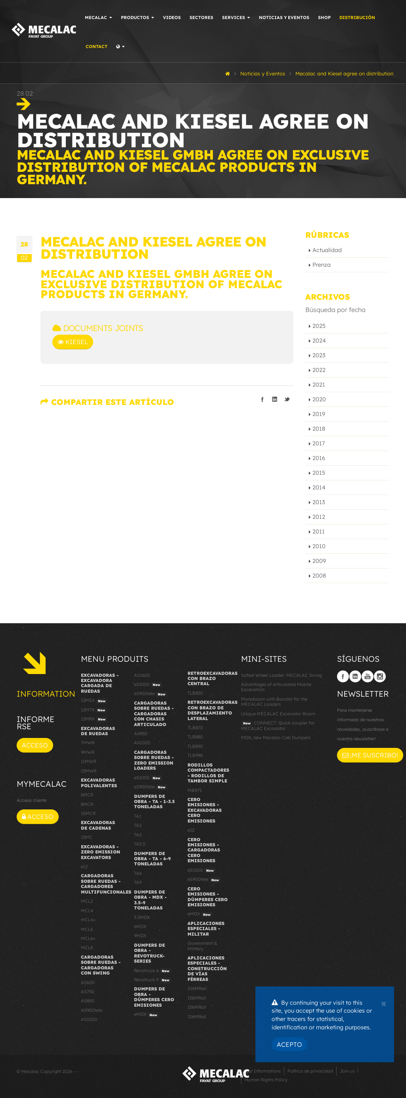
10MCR (88, 813)
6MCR (87, 794)
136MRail (197, 998)
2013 (318, 502)
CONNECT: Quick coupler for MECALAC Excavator (278, 725)
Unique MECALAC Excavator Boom (278, 714)
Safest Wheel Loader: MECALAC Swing (281, 675)
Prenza (321, 264)
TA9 (138, 882)
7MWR (87, 742)
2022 (319, 370)
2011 (318, 531)
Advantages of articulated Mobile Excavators (276, 687)
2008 (319, 575)
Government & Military (202, 945)
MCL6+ (88, 938)
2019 (318, 414)
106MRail (197, 988)
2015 (318, 472)
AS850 (87, 1001)
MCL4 (87, 910)
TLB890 (195, 746)
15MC (86, 837)
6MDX (140, 926)
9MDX (140, 935)
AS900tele (91, 1010)
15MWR (88, 771)
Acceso (35, 745)
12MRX (94, 719)
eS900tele (150, 694)
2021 (318, 384)
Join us (347, 1071)
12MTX (94, 710)
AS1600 (142, 675)
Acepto (289, 1044)
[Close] (383, 1002)
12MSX (94, 700)
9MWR (87, 752)
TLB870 (195, 727)
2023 (319, 355)
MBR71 (195, 790)
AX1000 (142, 742)
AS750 (87, 991)
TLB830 (195, 693)
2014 (319, 487)
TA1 (137, 816)
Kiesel (72, 342)
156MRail (197, 1007)
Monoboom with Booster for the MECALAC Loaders (274, 701)
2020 (319, 399)
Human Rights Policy (266, 1080)
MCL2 (87, 901)
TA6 (138, 873)
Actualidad (327, 250)
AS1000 (89, 1019)
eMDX (146, 1014)
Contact (99, 46)
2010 (319, 546)
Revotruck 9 (152, 980)
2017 (318, 443)
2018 (318, 428)
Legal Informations (261, 1071)
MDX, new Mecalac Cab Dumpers (275, 737)
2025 (319, 325)
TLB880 (195, 737)
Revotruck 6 (152, 971)
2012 (318, 516)
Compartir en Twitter (287, 399)
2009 (319, 560)
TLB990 (195, 755)
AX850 (140, 733)
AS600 (88, 982)
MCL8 (87, 947)
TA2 (138, 825)
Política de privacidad (310, 1071)
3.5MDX (142, 917)
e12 (84, 866)
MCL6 (87, 929)
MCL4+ (88, 920)
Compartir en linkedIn (275, 399)
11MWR (88, 761)
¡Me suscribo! (370, 755)
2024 (319, 340)
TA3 (138, 835)
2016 (318, 458)
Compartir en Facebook (262, 399)
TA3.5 (139, 844)
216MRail (197, 1016)
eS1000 (148, 685)
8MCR (87, 804)
